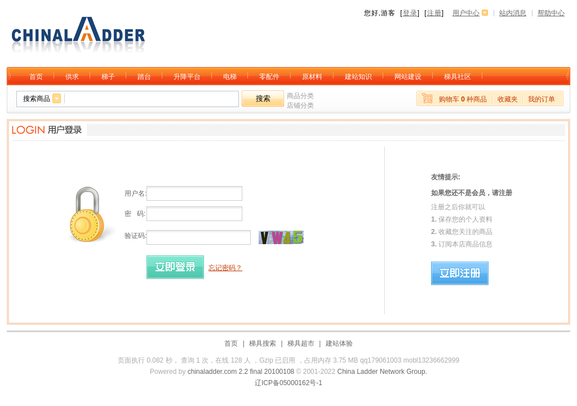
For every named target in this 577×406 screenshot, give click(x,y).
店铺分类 (300, 105)
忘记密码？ (225, 268)
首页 (231, 343)
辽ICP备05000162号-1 (288, 383)
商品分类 (300, 96)
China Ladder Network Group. (382, 372)
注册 (434, 13)
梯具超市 (300, 343)
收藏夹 (508, 99)
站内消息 (512, 13)
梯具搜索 (262, 343)
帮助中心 (551, 13)
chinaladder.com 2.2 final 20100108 (241, 372)
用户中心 (466, 13)
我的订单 (541, 99)
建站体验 (339, 343)
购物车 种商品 (463, 99)
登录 (410, 13)
